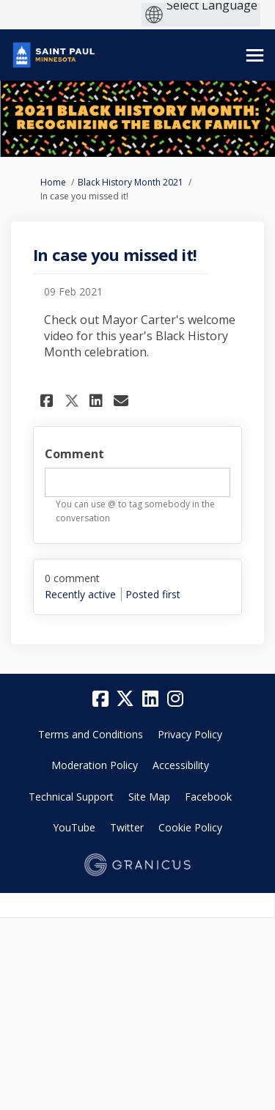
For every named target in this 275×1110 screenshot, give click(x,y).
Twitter (127, 827)
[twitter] (125, 698)
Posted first (152, 594)
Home (53, 182)
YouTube (74, 827)
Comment (74, 454)
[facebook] (100, 698)
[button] (48, 400)
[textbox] (137, 482)
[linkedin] (150, 698)
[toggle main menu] (255, 55)
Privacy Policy (190, 734)
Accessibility (181, 765)
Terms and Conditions (90, 734)
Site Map (149, 797)
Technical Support (71, 797)
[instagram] (175, 698)
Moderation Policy (94, 765)
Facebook (208, 797)
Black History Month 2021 (130, 182)
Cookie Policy (190, 827)
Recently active (80, 594)
